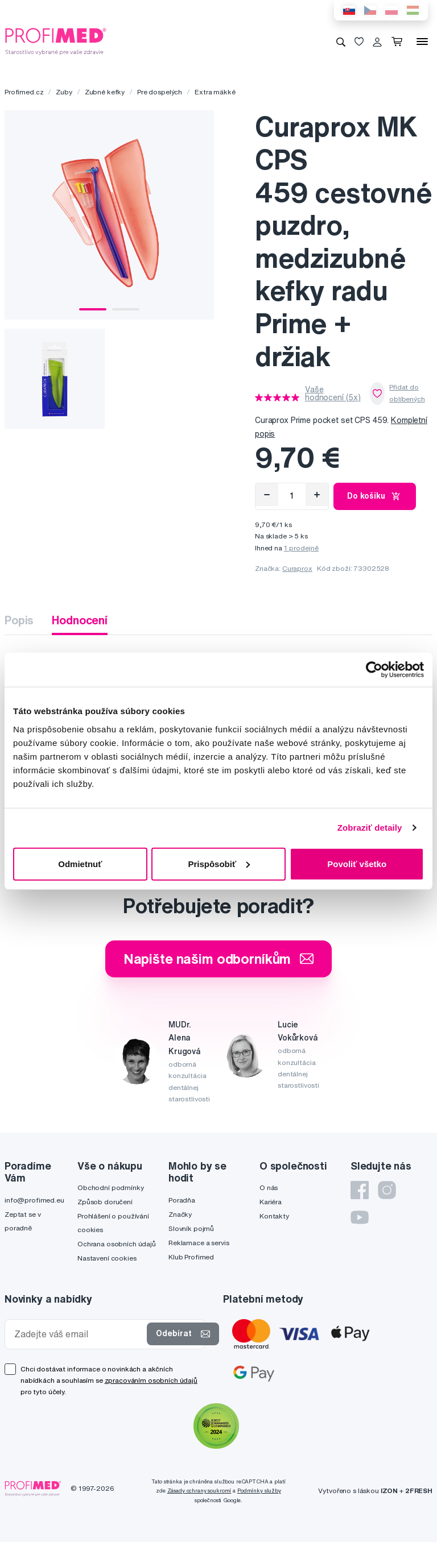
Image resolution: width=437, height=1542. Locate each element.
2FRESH (418, 1490)
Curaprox (297, 568)
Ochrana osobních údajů (116, 1243)
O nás (268, 1187)
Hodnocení (80, 620)
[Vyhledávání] (341, 41)
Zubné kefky (105, 92)
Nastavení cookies (107, 1258)
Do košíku (374, 496)
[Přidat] (317, 494)
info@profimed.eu (34, 1200)
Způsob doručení (105, 1201)
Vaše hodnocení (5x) (333, 393)
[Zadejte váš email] (78, 1334)
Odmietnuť (80, 863)
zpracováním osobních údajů (151, 1380)
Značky (180, 1214)
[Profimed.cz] (56, 41)
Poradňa (181, 1200)
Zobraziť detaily (369, 827)
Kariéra (270, 1201)
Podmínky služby (259, 1490)
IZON (389, 1490)
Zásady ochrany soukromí (199, 1490)
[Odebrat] (266, 494)
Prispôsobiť (219, 863)
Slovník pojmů (191, 1228)
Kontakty (274, 1216)
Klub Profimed (191, 1257)
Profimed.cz (24, 92)
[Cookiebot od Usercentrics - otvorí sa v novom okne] (374, 669)
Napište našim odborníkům (218, 958)
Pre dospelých (159, 92)
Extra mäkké (215, 92)
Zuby (64, 92)
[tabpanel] (109, 215)
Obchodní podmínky (110, 1187)
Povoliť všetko (356, 863)
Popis (19, 620)
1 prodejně (301, 548)
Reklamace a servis (198, 1242)
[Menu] (422, 41)
